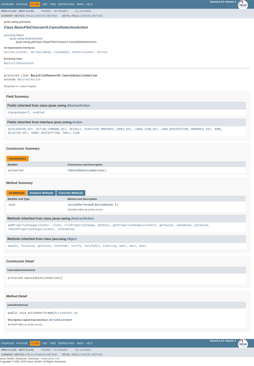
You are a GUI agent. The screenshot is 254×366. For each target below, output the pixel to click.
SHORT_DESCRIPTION (45, 133)
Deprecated (66, 4)
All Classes (83, 11)
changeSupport (18, 113)
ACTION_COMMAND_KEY (51, 129)
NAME (218, 129)
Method (52, 15)
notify (76, 246)
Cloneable (61, 52)
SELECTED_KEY (18, 133)
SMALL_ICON (71, 133)
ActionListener (15, 52)
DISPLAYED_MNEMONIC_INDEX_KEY (107, 129)
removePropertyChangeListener (31, 229)
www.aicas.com (51, 358)
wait (122, 246)
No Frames (61, 11)
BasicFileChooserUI (19, 63)
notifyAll (91, 246)
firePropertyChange (79, 225)
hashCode (61, 246)
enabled (38, 113)
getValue (166, 225)
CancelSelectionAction (85, 170)
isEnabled (183, 225)
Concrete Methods (71, 193)
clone (57, 225)
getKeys (104, 225)
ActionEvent (104, 205)
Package (22, 4)
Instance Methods (41, 193)
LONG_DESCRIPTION (174, 129)
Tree (53, 4)
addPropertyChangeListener (28, 225)
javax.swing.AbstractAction (26, 38)
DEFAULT (75, 129)
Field (29, 15)
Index (80, 4)
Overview (7, 4)
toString (109, 246)
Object (72, 239)
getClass (44, 246)
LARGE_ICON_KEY (146, 129)
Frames (46, 11)
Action (102, 52)
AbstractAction (29, 80)
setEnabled (66, 229)
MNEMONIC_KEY (201, 129)
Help (89, 4)
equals (13, 246)
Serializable (41, 52)
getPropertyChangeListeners (134, 225)
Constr (40, 15)
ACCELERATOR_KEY (20, 129)
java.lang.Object (14, 35)
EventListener (83, 52)
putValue (201, 225)
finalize (27, 246)
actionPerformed (80, 205)
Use (44, 4)
